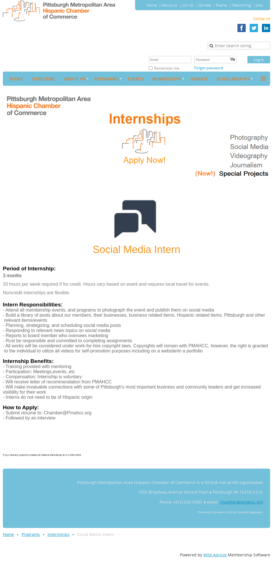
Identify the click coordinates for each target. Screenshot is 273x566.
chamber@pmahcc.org (241, 502)
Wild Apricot (215, 554)
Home (152, 5)
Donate (205, 5)
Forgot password (208, 67)
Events (221, 5)
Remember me (166, 68)
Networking (241, 5)
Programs (31, 534)
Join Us (188, 5)
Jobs (259, 5)
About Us (169, 5)
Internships (58, 534)
